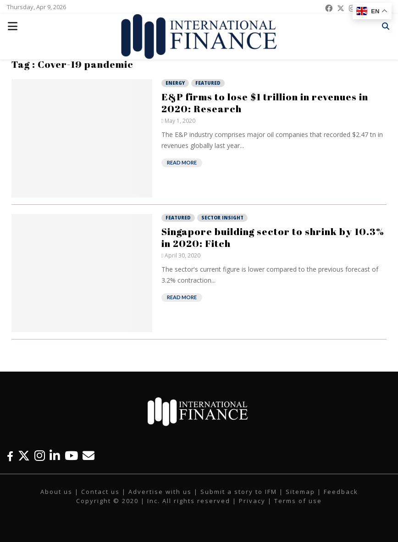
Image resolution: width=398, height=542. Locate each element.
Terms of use (298, 501)
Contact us (100, 491)
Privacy (252, 501)
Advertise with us (160, 491)
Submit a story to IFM (238, 491)
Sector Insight (222, 217)
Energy (175, 83)
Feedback (341, 491)
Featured (208, 83)
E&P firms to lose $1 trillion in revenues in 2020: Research (264, 102)
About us (56, 491)
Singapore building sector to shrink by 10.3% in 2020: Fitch (272, 237)
